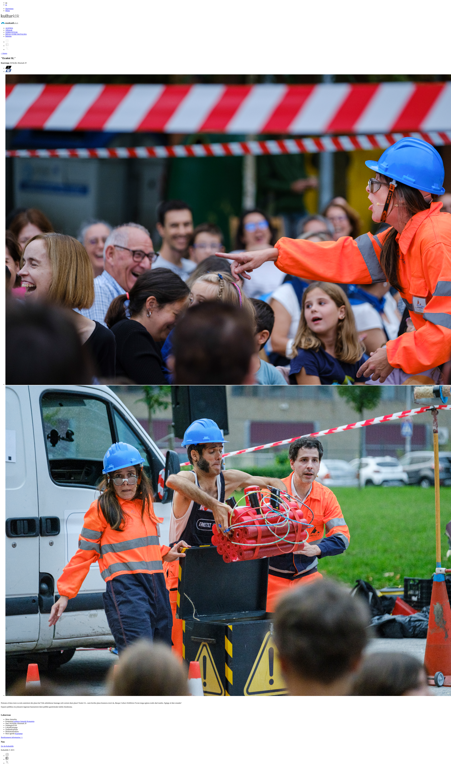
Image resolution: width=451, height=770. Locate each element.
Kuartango (19, 734)
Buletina (8, 36)
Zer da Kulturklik (7, 746)
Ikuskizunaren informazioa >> (12, 737)
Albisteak (8, 30)
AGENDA (9, 28)
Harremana (9, 9)
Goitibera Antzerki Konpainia (23, 721)
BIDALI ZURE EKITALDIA (16, 34)
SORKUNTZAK (11, 32)
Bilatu (7, 11)
